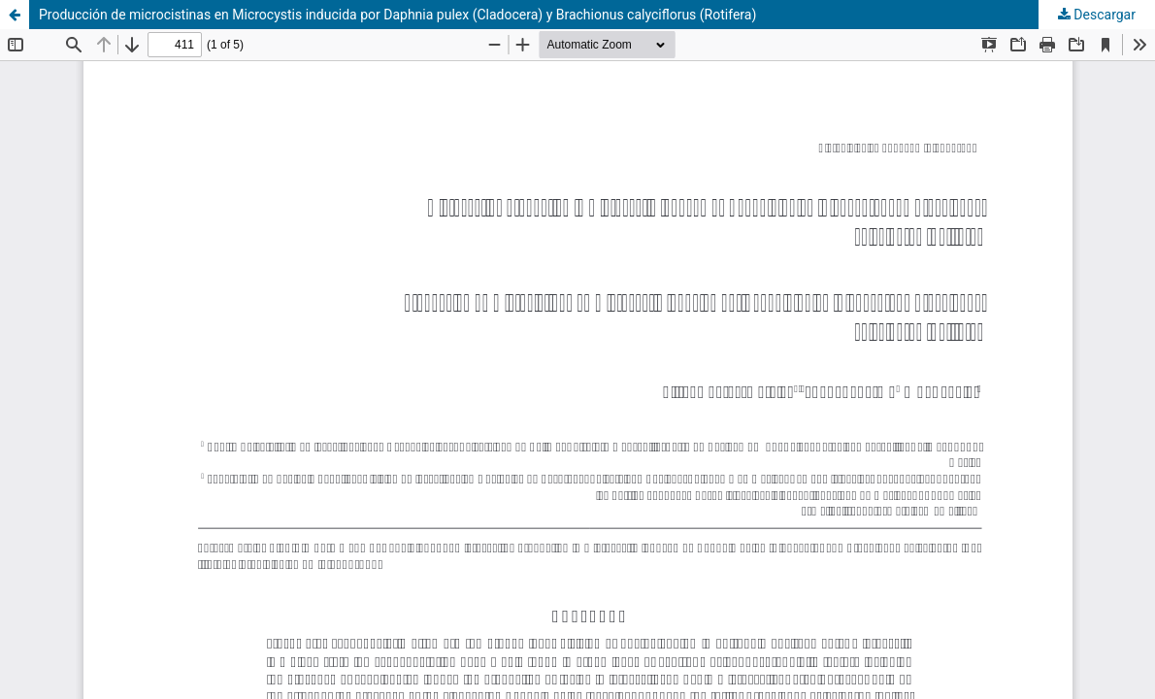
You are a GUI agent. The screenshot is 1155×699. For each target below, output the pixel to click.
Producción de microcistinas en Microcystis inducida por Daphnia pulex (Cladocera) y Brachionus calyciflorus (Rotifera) (397, 14)
